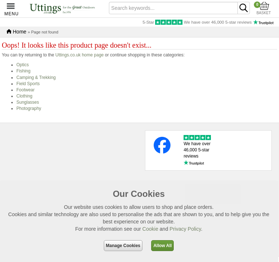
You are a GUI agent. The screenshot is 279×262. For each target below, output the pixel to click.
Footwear (25, 89)
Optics (22, 64)
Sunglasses (27, 102)
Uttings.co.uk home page (79, 54)
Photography (28, 108)
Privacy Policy (185, 229)
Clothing (24, 96)
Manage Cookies (123, 245)
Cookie (150, 229)
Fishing (23, 71)
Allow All (162, 245)
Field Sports (28, 83)
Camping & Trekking (36, 77)
